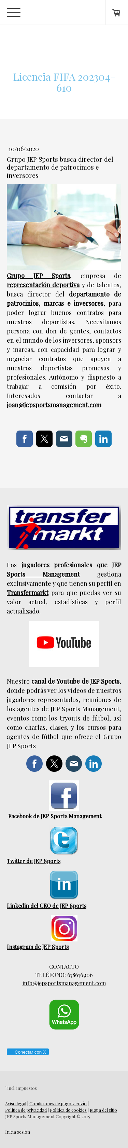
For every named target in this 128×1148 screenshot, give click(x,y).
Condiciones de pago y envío (58, 1103)
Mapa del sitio (103, 1110)
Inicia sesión (17, 1132)
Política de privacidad (26, 1110)
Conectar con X (27, 1052)
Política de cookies (68, 1110)
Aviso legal (15, 1103)
